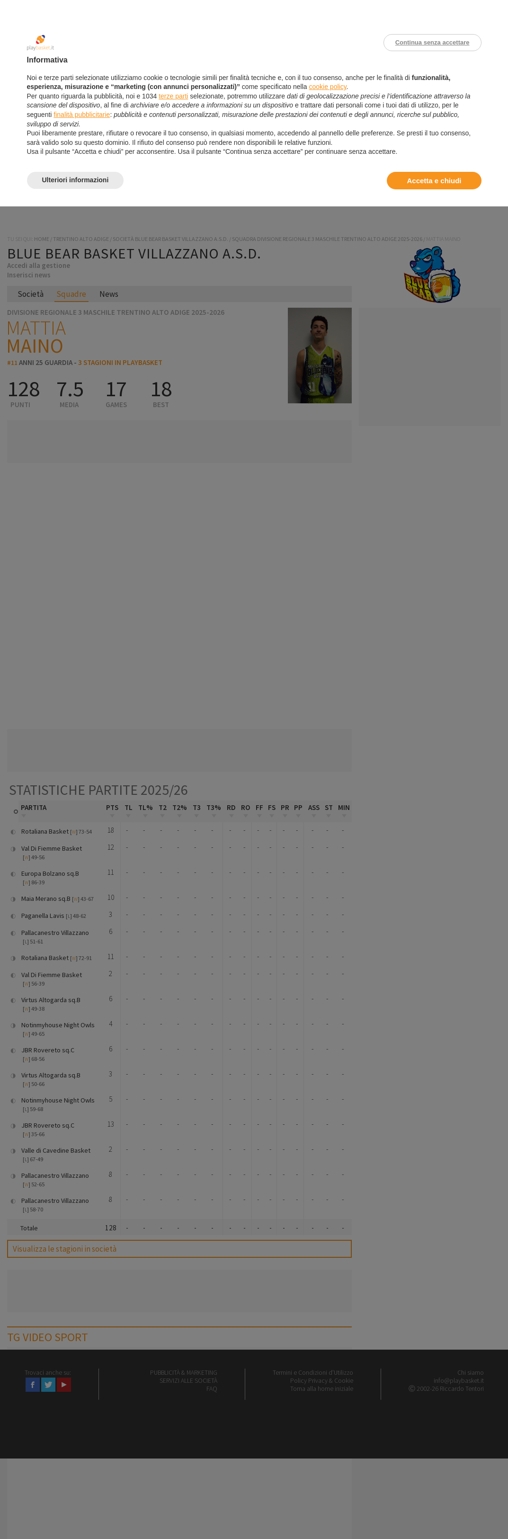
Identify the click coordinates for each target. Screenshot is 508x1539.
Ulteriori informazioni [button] (75, 180)
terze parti (173, 96)
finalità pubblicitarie (81, 114)
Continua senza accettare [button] (432, 42)
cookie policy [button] (327, 86)
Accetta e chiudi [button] (434, 181)
